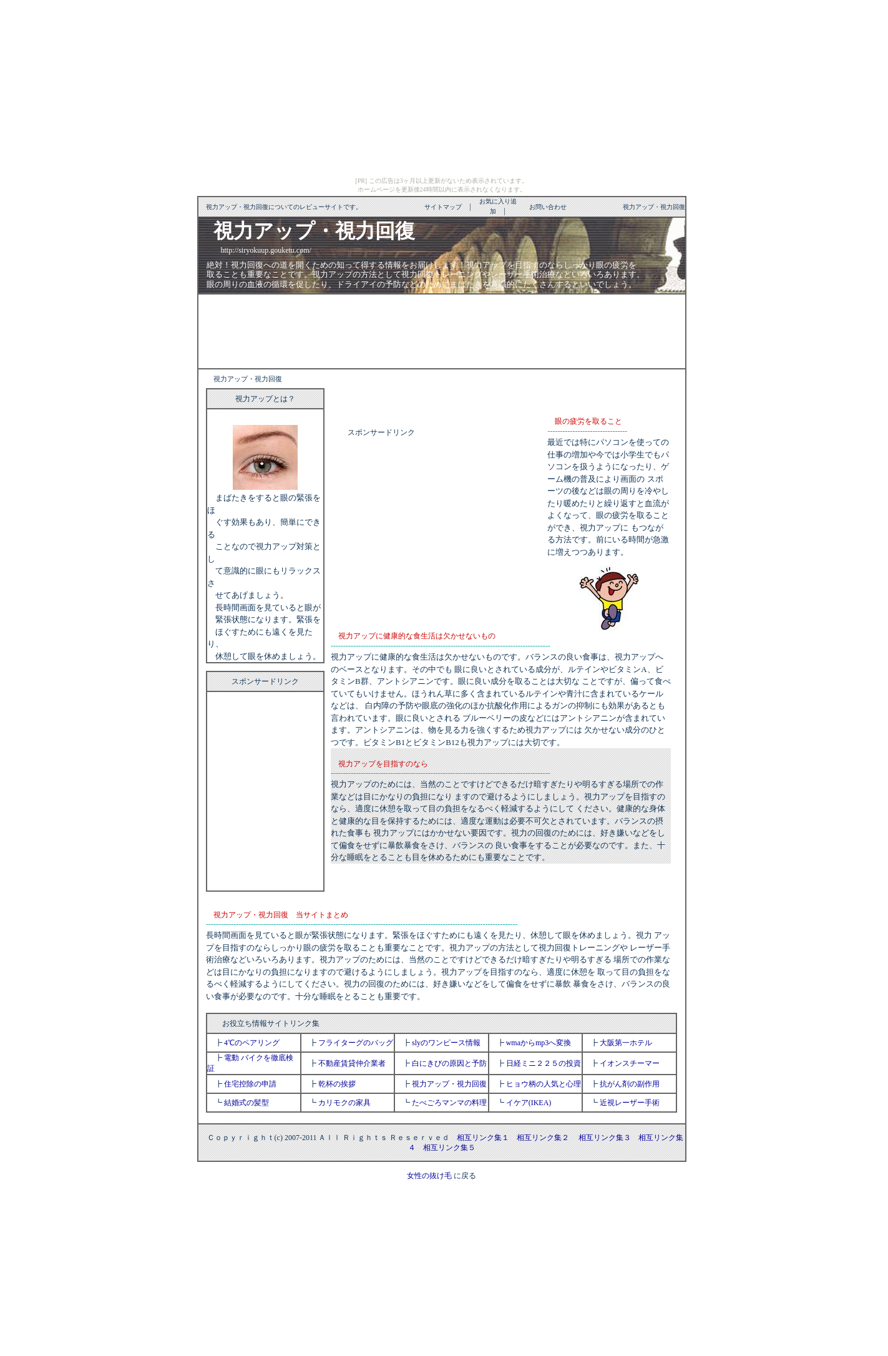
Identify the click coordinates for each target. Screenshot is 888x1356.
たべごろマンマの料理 (449, 1102)
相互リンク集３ (604, 1137)
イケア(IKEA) (529, 1102)
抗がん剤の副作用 (630, 1084)
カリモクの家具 (344, 1102)
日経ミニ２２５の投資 (543, 1063)
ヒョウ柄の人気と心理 (543, 1084)
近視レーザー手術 (630, 1102)
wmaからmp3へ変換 (539, 1042)
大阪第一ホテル (626, 1042)
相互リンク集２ (543, 1137)
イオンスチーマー (630, 1063)
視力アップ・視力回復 (449, 1084)
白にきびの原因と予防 (449, 1063)
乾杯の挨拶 (337, 1084)
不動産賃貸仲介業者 (352, 1063)
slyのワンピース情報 (446, 1042)
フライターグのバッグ (355, 1042)
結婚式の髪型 (246, 1102)
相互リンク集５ (449, 1147)
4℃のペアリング (252, 1042)
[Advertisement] (442, 330)
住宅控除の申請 (250, 1084)
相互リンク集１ (483, 1137)
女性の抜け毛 (429, 1175)
